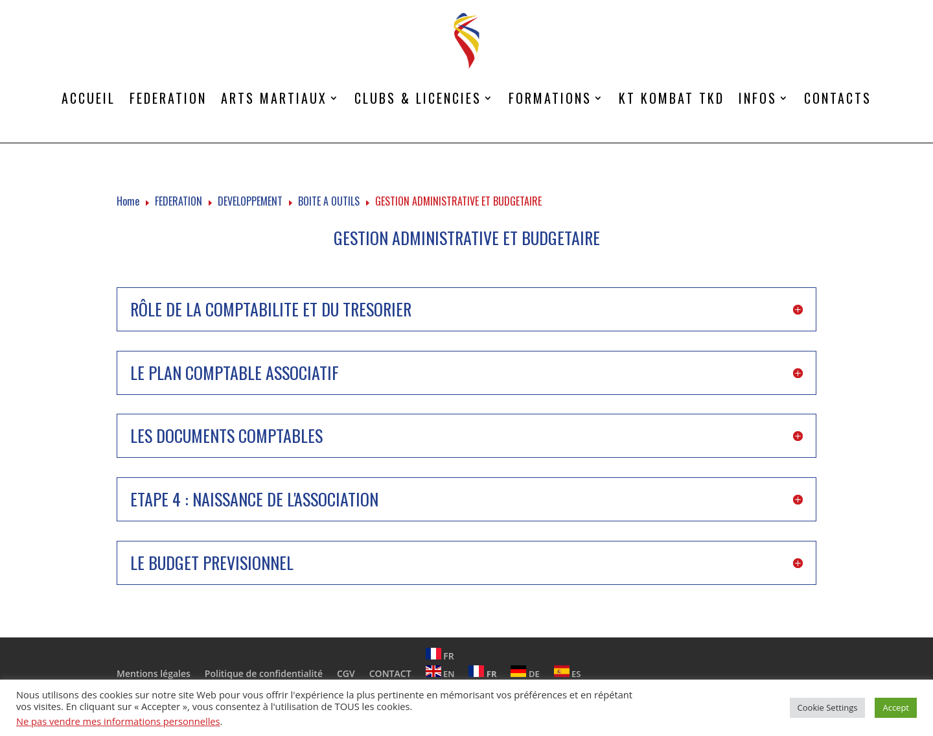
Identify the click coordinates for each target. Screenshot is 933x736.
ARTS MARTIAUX (274, 98)
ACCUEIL (88, 98)
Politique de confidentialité (264, 673)
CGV (346, 673)
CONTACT (390, 673)
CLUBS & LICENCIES (417, 98)
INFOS (758, 98)
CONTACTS (837, 98)
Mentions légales (153, 673)
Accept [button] (895, 707)
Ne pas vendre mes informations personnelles (118, 721)
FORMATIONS (550, 98)
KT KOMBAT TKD (671, 98)
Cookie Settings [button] (828, 707)
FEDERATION (168, 98)
